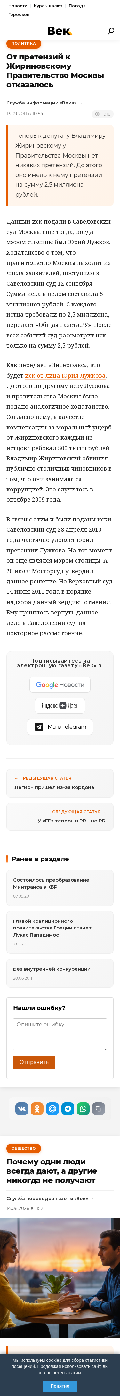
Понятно (60, 1386)
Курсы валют (48, 6)
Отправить (34, 1062)
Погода (77, 6)
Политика (24, 43)
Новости (18, 6)
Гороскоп (18, 14)
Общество (24, 1148)
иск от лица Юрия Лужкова (65, 375)
